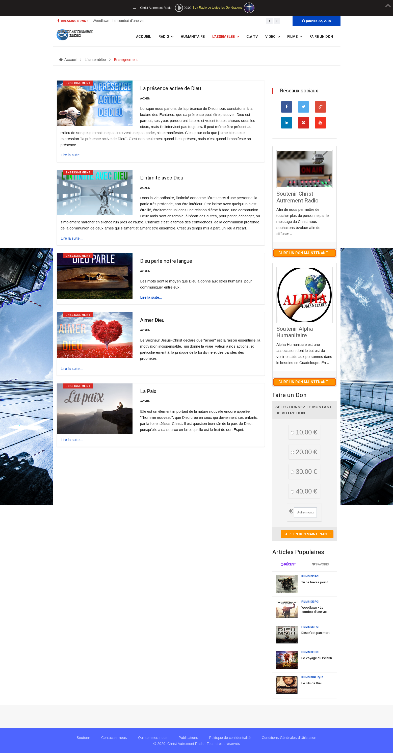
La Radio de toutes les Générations (218, 7)
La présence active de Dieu (170, 88)
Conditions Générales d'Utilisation (289, 738)
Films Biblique (312, 677)
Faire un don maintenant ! (304, 253)
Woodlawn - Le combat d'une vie (314, 609)
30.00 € (304, 471)
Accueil (143, 36)
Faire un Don (321, 36)
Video (270, 36)
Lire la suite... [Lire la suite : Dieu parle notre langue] (151, 297)
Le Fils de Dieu (311, 683)
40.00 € (304, 491)
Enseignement (78, 83)
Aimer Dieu (152, 320)
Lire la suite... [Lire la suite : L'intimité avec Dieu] (72, 238)
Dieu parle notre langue (166, 261)
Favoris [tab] (320, 564)
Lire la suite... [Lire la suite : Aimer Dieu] (72, 368)
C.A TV (252, 36)
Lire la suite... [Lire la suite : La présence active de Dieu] (72, 155)
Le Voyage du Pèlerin (316, 658)
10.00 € (304, 432)
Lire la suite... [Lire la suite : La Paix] (72, 439)
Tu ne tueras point (107, 20)
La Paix (148, 391)
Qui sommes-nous (153, 738)
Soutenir (83, 738)
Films (292, 36)
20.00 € (304, 452)
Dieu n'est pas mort (315, 632)
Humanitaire (193, 36)
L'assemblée (223, 36)
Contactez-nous (114, 738)
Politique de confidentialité (230, 738)
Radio (164, 36)
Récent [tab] (288, 564)
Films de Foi (310, 576)
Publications (188, 738)
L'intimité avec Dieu (161, 177)
